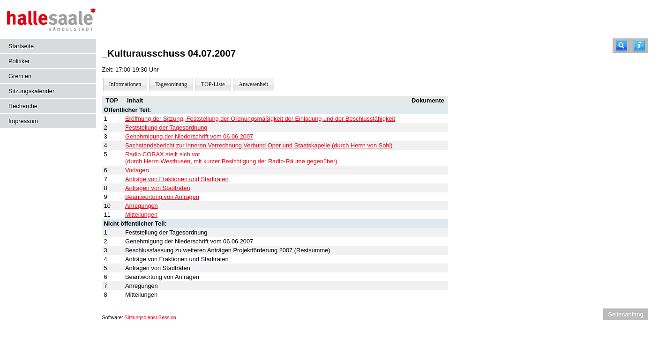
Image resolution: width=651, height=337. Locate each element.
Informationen (125, 84)
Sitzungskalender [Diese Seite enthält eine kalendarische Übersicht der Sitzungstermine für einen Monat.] (31, 91)
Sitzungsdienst (141, 317)
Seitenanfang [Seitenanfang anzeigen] (625, 314)
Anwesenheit (254, 84)
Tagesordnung (171, 84)
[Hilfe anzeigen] (639, 45)
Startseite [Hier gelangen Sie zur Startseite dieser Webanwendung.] (21, 46)
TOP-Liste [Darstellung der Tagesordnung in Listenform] (212, 84)
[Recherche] (621, 45)
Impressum (23, 121)
